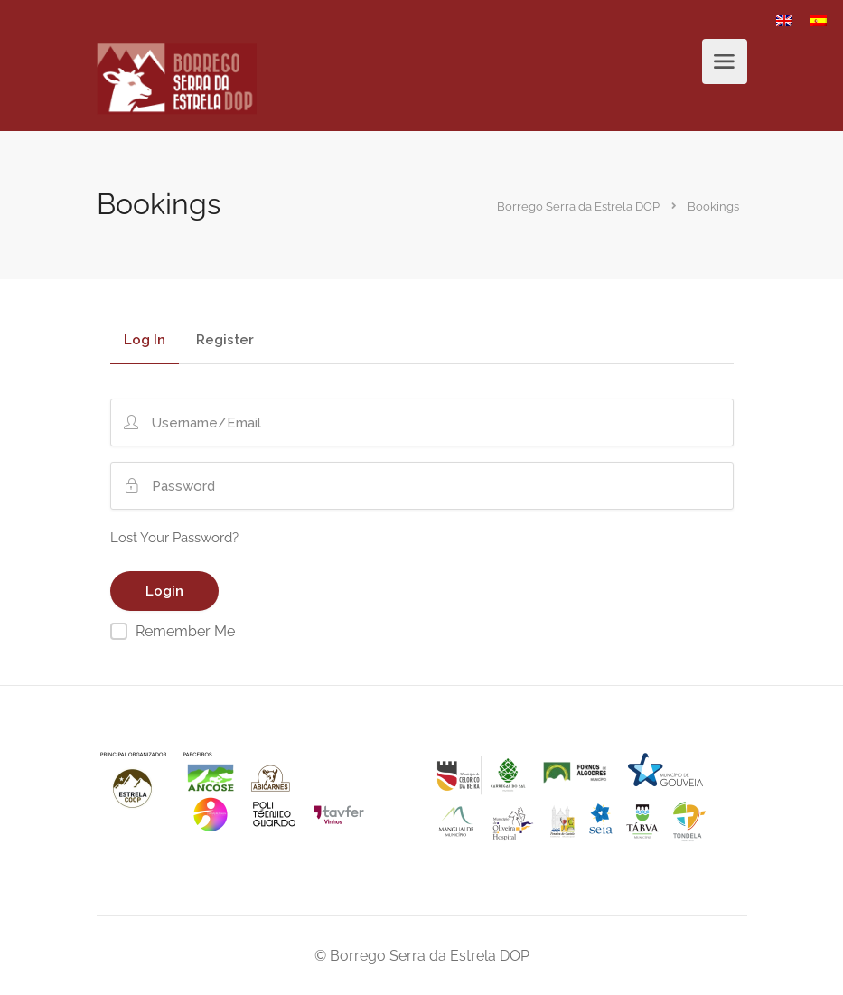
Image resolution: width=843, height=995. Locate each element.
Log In (144, 340)
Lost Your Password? (174, 538)
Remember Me (185, 631)
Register (225, 340)
